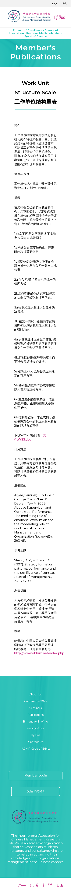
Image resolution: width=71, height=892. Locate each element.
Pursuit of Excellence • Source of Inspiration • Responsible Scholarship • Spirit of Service (35, 33)
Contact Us (35, 742)
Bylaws (35, 735)
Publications (35, 714)
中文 (65, 3)
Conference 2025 (35, 701)
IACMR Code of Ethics (35, 748)
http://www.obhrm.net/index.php (39, 653)
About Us (35, 694)
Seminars (35, 708)
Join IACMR (35, 791)
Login (55, 3)
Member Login (35, 775)
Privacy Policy (35, 728)
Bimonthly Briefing (35, 721)
